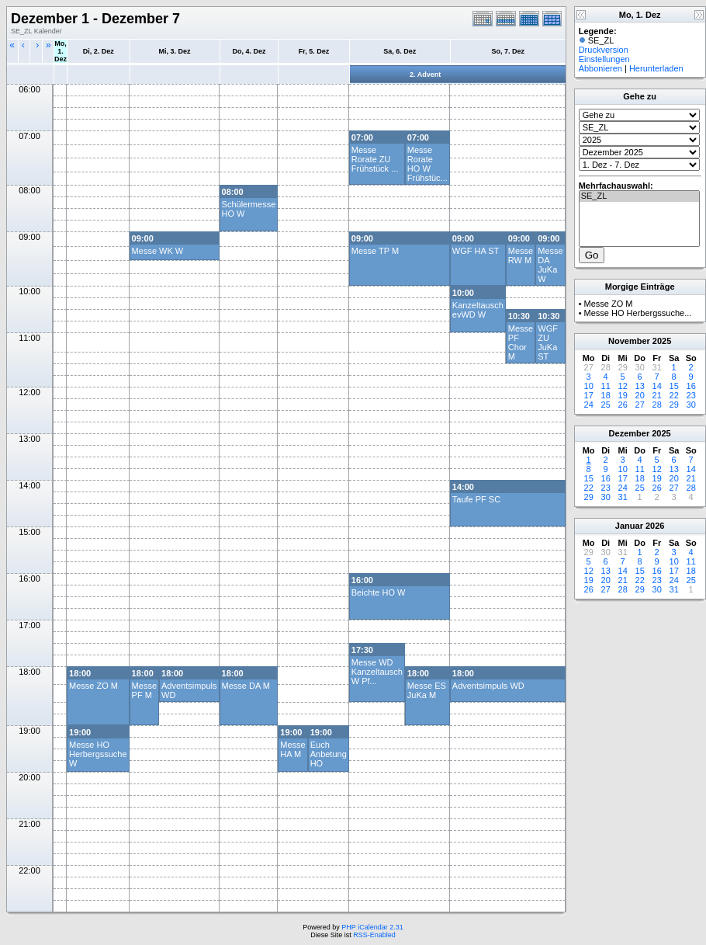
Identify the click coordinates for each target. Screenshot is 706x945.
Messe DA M (246, 685)
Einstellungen (604, 59)
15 (674, 386)
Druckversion (603, 49)
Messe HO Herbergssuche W (98, 754)
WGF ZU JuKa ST (548, 342)
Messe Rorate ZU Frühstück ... (375, 159)
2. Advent (425, 74)
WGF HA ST (476, 250)
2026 (654, 525)
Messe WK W (158, 250)
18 (606, 395)
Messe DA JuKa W (550, 264)
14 (657, 386)
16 (691, 386)
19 (623, 395)
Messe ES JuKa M (426, 690)
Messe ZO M (93, 685)
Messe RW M (520, 255)
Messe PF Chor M (520, 342)
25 (606, 404)
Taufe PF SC (476, 499)
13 (640, 386)
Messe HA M (292, 749)
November (629, 341)
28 (657, 404)
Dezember (629, 433)
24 (589, 404)
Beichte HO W (378, 592)
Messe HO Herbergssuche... (638, 313)
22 (674, 395)
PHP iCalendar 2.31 (372, 927)
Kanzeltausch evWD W (478, 310)
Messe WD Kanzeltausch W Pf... (377, 672)
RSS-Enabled (374, 935)
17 (589, 395)
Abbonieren (600, 68)
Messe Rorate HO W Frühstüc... (427, 163)
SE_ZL (639, 196)
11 (606, 386)
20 (640, 395)
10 (589, 386)
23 (691, 395)
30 (691, 404)
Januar (629, 525)
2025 (661, 341)
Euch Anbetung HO (328, 754)
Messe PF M (144, 690)
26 (623, 404)
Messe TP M (375, 250)
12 (623, 386)
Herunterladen (656, 68)
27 (640, 404)
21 (657, 395)
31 (623, 497)
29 (674, 404)
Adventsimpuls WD (488, 685)
